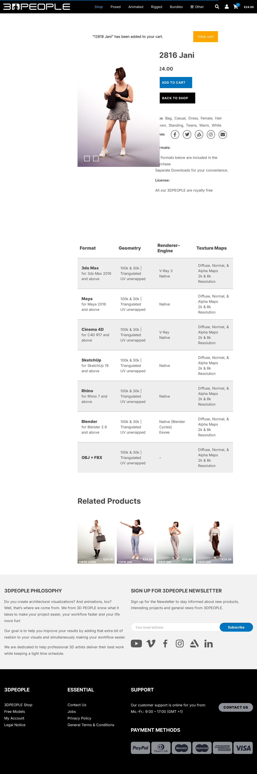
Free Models (14, 711)
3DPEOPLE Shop (18, 705)
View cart (205, 36)
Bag (168, 118)
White (216, 125)
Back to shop (175, 98)
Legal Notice (14, 725)
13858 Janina (87, 562)
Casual (180, 118)
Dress (193, 118)
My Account (14, 718)
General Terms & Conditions (91, 725)
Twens (191, 125)
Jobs (72, 711)
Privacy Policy (79, 718)
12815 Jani (204, 562)
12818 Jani (125, 562)
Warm (204, 125)
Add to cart (173, 82)
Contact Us (77, 705)
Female (206, 118)
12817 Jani (164, 562)
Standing (176, 125)
